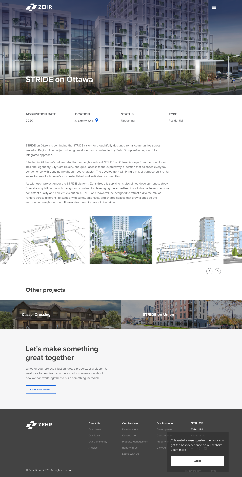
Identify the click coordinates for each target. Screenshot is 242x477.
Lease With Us (130, 453)
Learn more (178, 450)
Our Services (130, 423)
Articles (93, 447)
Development (130, 429)
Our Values (95, 429)
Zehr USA (197, 429)
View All (162, 447)
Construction (129, 435)
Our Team (94, 435)
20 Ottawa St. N (85, 121)
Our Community (98, 441)
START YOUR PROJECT (41, 389)
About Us (94, 423)
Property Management (135, 441)
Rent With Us (129, 447)
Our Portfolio (165, 423)
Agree (197, 461)
